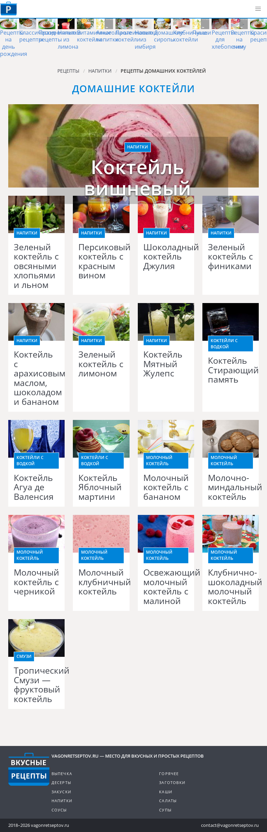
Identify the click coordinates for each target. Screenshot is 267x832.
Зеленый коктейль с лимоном (100, 364)
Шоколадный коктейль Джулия (166, 256)
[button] (258, 9)
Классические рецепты (37, 36)
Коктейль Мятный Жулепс (162, 364)
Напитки (137, 147)
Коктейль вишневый (137, 177)
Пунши (201, 32)
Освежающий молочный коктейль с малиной (166, 586)
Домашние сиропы (168, 36)
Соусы (59, 809)
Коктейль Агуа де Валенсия (34, 487)
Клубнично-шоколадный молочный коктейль (230, 586)
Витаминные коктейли (94, 36)
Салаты (168, 800)
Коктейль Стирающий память (230, 370)
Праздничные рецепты (57, 36)
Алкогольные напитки (114, 36)
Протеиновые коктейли (134, 36)
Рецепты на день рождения (13, 43)
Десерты (61, 782)
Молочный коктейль (159, 461)
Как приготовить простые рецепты (8, 8)
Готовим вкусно (28, 769)
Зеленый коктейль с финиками (230, 256)
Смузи (24, 656)
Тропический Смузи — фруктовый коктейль (36, 684)
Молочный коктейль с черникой (36, 582)
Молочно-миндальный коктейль (230, 487)
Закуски (61, 791)
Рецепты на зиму (242, 40)
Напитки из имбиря (146, 40)
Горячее (169, 773)
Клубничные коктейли (190, 36)
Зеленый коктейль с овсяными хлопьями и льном (36, 266)
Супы (165, 809)
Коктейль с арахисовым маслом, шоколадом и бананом (36, 378)
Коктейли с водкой (224, 344)
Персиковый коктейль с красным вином (101, 261)
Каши (165, 791)
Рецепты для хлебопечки (228, 40)
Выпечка (62, 773)
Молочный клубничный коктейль (101, 582)
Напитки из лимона (69, 40)
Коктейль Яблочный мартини (100, 487)
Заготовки (172, 782)
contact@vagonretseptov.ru (230, 825)
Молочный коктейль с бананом (166, 487)
